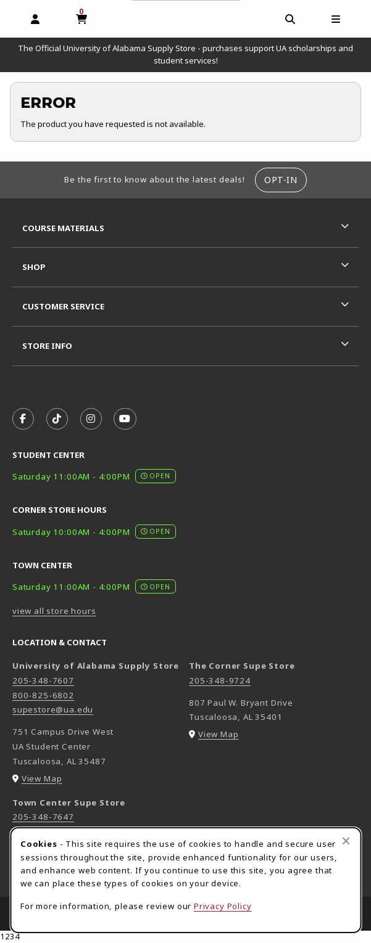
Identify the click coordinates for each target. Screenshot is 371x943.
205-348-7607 (43, 680)
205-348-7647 (43, 816)
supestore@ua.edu (52, 709)
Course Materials (63, 228)
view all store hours (54, 610)
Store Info (47, 345)
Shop (34, 266)
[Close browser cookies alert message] (346, 841)
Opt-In (280, 180)
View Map (42, 778)
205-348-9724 (220, 680)
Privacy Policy (223, 906)
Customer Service (63, 306)
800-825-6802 (43, 695)
